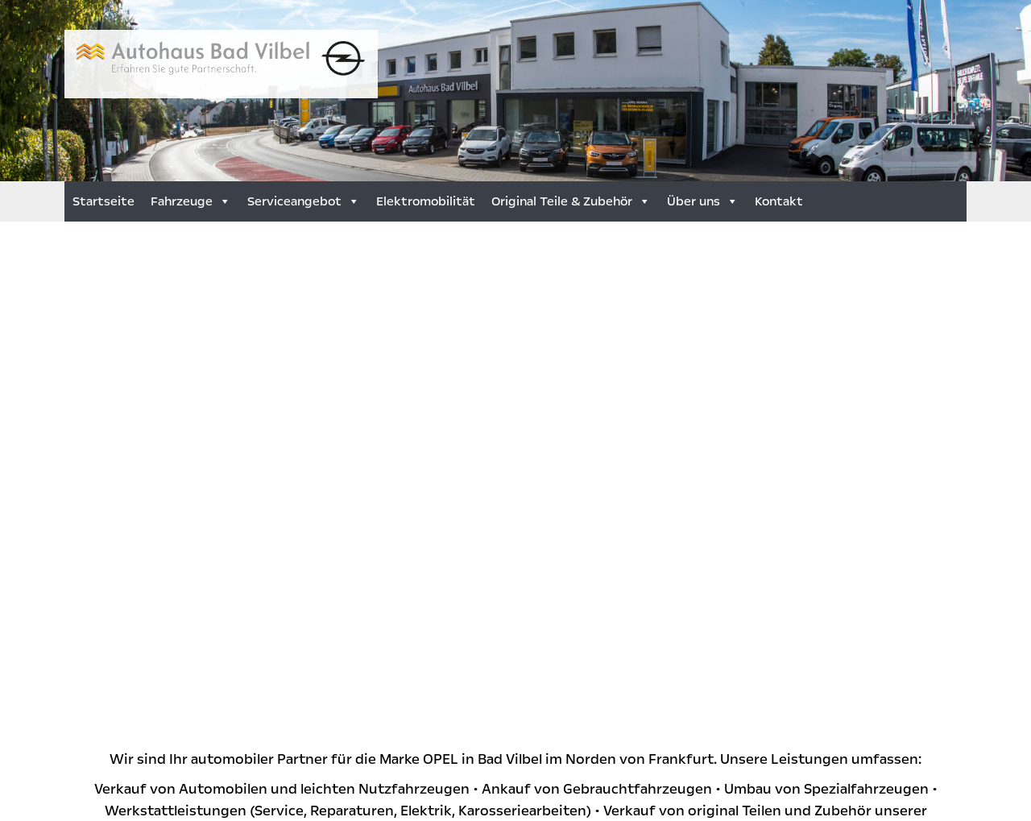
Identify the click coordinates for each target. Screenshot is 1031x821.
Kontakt (779, 201)
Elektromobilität (425, 201)
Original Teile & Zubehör (571, 201)
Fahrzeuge (191, 201)
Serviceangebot (303, 201)
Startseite (103, 201)
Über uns (703, 201)
